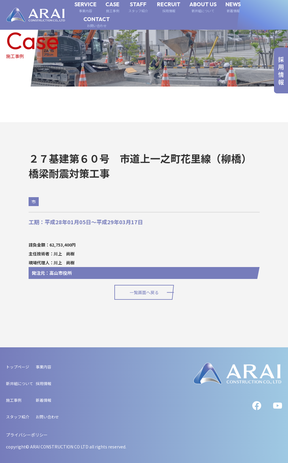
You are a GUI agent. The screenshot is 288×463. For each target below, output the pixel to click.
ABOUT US (203, 7)
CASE (112, 7)
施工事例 (13, 400)
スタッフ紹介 (17, 417)
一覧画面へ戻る (144, 292)
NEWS (233, 7)
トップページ (17, 367)
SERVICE (85, 7)
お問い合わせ (47, 417)
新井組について (19, 383)
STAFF (138, 7)
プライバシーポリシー (27, 435)
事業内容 (43, 367)
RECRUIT (168, 7)
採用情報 (43, 383)
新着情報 (43, 400)
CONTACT (96, 22)
